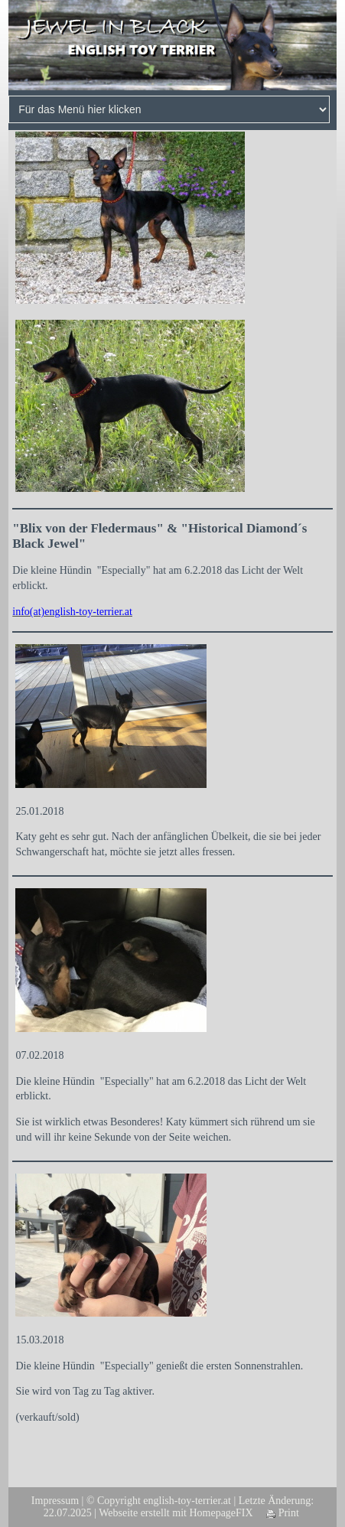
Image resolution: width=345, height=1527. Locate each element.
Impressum (55, 1500)
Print (282, 1513)
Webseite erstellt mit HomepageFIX (175, 1513)
